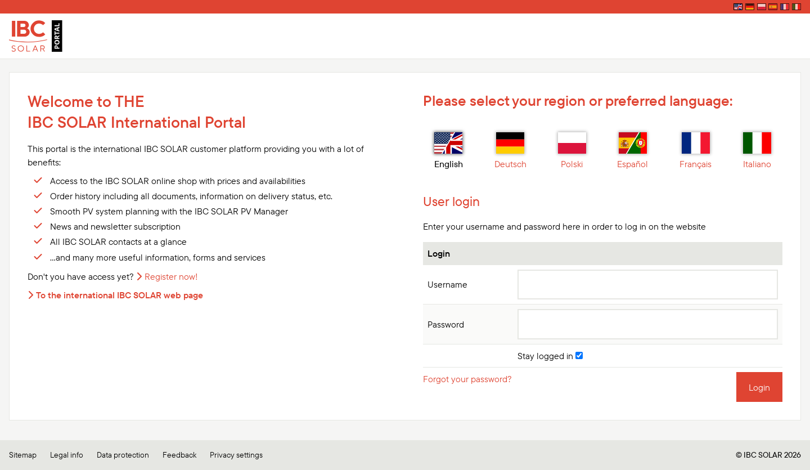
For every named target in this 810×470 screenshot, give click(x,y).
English (448, 150)
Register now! (171, 276)
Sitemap (23, 455)
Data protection (123, 455)
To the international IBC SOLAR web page (119, 295)
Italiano (757, 150)
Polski (572, 150)
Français (696, 150)
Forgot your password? (467, 378)
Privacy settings (236, 455)
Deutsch (510, 150)
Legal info (66, 455)
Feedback (179, 455)
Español (632, 150)
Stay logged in (550, 355)
